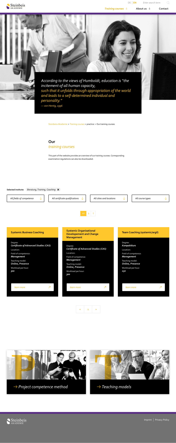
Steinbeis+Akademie (57, 124)
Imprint (148, 419)
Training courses (113, 8)
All (83, 213)
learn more (19, 287)
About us (141, 8)
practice (90, 124)
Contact (163, 8)
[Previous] (80, 309)
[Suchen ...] (154, 3)
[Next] (96, 309)
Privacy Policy (162, 419)
